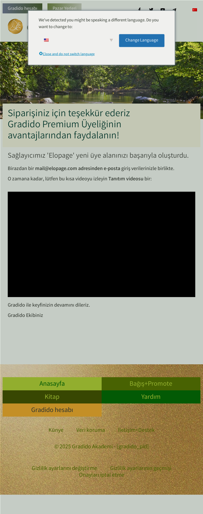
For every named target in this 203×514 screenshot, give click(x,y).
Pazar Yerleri (64, 8)
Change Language (141, 40)
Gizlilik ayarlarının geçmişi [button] (140, 469)
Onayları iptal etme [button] (101, 475)
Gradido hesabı (22, 8)
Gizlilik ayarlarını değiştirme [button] (64, 469)
